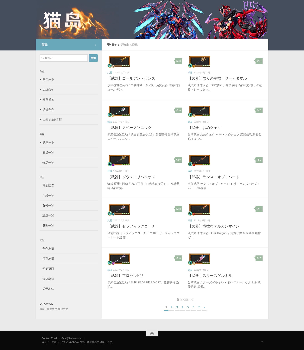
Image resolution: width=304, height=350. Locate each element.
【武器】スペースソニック (129, 127)
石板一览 (47, 152)
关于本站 (47, 288)
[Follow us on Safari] (95, 45)
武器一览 (48, 142)
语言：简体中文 (48, 309)
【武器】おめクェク (204, 127)
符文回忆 (47, 185)
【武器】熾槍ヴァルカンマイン (213, 226)
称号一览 (47, 205)
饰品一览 (47, 162)
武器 (109, 72)
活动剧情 (47, 258)
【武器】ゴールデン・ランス (131, 78)
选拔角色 (48, 109)
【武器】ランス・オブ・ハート (213, 177)
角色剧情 (47, 248)
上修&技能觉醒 (52, 119)
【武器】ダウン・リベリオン (131, 177)
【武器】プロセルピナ (125, 275)
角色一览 (48, 79)
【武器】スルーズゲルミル (210, 275)
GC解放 (48, 89)
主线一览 (47, 195)
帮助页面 (47, 268)
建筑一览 (47, 215)
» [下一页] (204, 307)
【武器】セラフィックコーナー (133, 226)
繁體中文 (63, 309)
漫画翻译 (47, 279)
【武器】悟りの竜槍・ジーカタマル (217, 78)
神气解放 (48, 99)
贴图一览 (47, 225)
